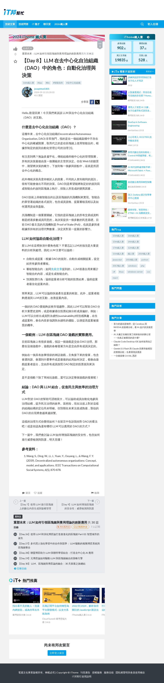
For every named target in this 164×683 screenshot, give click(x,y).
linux (121, 271)
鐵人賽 (131, 253)
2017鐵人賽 (118, 265)
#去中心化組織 (73, 82)
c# (114, 271)
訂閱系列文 (80, 526)
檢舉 (95, 492)
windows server (135, 271)
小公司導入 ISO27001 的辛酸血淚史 (140, 139)
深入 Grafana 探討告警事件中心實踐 (139, 196)
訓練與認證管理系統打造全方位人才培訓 (139, 79)
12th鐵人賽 (133, 247)
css (148, 271)
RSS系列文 (63, 526)
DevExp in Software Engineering (137, 124)
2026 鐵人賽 (61, 24)
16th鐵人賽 (28, 82)
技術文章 (10, 24)
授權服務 (97, 672)
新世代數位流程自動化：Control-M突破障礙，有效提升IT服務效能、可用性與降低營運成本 (140, 154)
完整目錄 (20, 568)
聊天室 (47, 24)
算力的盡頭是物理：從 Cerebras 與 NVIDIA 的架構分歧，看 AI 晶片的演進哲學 (133, 327)
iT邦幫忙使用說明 (81, 676)
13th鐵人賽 (118, 241)
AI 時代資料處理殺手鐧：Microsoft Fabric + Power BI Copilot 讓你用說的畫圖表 (140, 169)
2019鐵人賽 (144, 253)
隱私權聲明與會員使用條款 (130, 672)
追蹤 (38, 492)
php (142, 265)
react (115, 277)
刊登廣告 (85, 672)
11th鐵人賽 (118, 253)
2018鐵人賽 (131, 259)
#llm (48, 82)
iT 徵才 (36, 24)
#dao (40, 82)
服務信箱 (109, 672)
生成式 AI (27, 48)
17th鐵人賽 (118, 247)
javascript (117, 259)
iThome (74, 672)
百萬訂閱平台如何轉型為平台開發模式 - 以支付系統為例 (55, 609)
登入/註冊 (153, 24)
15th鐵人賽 (118, 235)
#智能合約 (58, 82)
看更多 (150, 71)
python (144, 259)
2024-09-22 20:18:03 (44, 92)
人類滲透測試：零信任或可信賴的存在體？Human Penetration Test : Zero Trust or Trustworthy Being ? (140, 94)
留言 (26, 492)
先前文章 (56, 269)
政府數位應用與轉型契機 (139, 182)
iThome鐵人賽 (136, 37)
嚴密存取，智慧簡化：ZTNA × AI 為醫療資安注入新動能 (140, 211)
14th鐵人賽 (133, 241)
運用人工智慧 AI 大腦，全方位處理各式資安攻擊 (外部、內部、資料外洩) (139, 109)
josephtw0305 (41, 88)
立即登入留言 (57, 652)
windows (132, 265)
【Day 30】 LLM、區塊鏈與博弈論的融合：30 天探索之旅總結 (51, 563)
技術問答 (23, 24)
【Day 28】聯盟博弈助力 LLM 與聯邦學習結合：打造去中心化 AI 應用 (55, 552)
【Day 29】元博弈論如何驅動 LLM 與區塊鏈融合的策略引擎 (50, 558)
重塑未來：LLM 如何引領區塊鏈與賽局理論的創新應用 (51, 53)
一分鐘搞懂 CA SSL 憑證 (125, 355)
